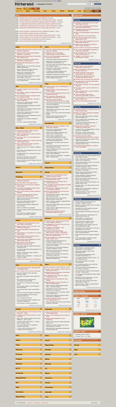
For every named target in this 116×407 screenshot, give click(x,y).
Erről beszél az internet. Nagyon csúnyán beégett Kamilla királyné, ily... (27, 131)
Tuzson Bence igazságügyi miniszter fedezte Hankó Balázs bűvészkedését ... (86, 26)
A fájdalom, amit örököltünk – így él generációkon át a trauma (84, 57)
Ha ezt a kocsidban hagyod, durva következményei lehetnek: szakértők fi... (85, 95)
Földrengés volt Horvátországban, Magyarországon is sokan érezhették (55, 53)
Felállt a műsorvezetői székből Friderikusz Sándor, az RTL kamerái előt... (86, 159)
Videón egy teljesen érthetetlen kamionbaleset (28, 292)
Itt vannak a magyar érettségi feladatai (26, 122)
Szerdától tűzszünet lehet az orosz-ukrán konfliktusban (33, 18)
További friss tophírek (93, 59)
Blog (76, 350)
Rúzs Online (20, 128)
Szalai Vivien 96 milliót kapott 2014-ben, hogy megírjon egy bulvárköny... (87, 139)
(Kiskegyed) (59, 20)
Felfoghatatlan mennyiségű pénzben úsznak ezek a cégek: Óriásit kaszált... (38, 25)
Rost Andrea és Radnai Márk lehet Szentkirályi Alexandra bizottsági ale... (58, 103)
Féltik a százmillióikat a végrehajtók (26, 207)
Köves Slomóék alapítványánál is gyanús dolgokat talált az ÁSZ (85, 38)
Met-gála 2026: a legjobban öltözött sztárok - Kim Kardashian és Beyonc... (57, 188)
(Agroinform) (48, 39)
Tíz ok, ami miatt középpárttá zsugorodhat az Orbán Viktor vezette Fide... (86, 50)
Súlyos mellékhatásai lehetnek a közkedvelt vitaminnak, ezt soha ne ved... (28, 144)
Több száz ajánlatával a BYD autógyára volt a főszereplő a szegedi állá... (28, 300)
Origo (18, 345)
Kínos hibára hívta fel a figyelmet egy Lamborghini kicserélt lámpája (26, 280)
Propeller (19, 359)
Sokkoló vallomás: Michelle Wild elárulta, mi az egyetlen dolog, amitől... (87, 182)
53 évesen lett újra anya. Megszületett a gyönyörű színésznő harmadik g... (38, 22)
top (40, 216)
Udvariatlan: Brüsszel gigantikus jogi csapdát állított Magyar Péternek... (86, 23)
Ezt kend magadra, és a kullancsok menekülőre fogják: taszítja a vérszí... (87, 98)
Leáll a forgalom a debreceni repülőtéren (27, 303)
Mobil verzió (45, 402)
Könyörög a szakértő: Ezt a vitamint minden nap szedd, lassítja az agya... (87, 110)
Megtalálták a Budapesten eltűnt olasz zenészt (58, 74)
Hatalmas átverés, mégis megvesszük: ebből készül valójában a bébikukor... (57, 221)
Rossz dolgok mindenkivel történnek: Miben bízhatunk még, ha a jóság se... (28, 236)
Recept (76, 345)
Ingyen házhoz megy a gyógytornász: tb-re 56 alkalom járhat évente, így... (87, 41)
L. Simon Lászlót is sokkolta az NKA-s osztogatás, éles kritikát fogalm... (26, 329)
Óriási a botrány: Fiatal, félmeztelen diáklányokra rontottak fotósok (84, 66)
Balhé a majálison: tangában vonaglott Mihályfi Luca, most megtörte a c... (58, 202)
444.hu (18, 167)
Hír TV (18, 368)
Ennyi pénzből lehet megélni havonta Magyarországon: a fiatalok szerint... (84, 222)
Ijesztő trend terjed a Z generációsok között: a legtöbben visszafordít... (37, 31)
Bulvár (62, 11)
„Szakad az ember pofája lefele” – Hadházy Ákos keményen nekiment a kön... (57, 139)
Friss (27, 8)
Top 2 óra (77, 63)
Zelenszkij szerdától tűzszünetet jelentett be (57, 59)
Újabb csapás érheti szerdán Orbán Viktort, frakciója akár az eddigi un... (86, 281)
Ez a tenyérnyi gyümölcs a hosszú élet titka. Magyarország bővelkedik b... (86, 265)
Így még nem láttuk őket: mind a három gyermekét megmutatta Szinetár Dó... (27, 157)
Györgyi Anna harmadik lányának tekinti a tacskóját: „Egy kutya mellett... (38, 27)
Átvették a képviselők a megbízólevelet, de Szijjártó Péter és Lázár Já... (86, 215)
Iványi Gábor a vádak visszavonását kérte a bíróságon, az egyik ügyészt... (57, 68)
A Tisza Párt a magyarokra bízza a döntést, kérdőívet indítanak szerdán (28, 112)
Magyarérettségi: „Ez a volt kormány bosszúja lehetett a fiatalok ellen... (28, 66)
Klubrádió (48, 392)
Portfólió (48, 350)
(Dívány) (57, 31)
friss (37, 216)
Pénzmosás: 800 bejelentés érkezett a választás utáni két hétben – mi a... (26, 202)
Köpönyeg (78, 334)
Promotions (49, 387)
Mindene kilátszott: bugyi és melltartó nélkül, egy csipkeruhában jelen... (57, 195)
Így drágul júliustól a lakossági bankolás (85, 35)
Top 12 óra (77, 153)
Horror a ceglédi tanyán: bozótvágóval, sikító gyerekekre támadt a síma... (86, 120)
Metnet (88, 334)
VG (46, 368)
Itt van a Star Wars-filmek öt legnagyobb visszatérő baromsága (27, 325)
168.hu (47, 359)
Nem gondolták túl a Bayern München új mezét (31, 33)
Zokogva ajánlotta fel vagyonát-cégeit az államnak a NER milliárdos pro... (85, 176)
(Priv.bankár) (50, 18)
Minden (88, 11)
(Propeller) (44, 41)
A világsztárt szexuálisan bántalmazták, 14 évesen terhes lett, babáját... (86, 123)
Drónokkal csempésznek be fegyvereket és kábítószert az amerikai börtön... (28, 60)
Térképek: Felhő (79, 336)
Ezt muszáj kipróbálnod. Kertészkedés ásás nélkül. (32, 39)
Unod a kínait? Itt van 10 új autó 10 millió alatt (87, 47)
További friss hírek (65, 43)
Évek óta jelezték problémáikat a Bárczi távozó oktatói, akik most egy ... (58, 93)
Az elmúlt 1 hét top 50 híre (92, 287)
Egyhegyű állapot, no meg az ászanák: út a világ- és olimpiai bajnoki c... (57, 283)
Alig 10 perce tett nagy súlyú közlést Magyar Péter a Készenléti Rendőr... (86, 232)
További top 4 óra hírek (93, 149)
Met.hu (83, 334)
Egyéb (28, 11)
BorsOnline (19, 392)
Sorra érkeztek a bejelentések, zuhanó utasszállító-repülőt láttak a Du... (85, 255)
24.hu (47, 47)
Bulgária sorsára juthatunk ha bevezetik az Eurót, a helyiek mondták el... (86, 45)
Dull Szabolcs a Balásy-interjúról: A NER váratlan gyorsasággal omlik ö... (56, 130)
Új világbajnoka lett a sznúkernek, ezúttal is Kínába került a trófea (57, 276)
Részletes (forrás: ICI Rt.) (92, 310)
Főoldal (19, 11)
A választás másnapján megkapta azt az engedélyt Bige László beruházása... (56, 72)
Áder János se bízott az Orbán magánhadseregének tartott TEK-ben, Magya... (87, 136)
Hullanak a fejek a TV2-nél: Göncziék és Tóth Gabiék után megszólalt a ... (38, 37)
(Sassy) (59, 37)
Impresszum (37, 402)
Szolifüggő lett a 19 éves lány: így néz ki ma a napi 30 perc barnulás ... (58, 225)
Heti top (77, 245)
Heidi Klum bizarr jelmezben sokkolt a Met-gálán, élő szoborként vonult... (57, 234)
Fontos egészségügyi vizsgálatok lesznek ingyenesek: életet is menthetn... (86, 238)
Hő (85, 336)
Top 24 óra (77, 199)
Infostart (48, 354)
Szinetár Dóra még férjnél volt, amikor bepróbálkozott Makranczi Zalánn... (85, 76)
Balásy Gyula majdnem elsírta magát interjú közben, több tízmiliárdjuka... (86, 179)
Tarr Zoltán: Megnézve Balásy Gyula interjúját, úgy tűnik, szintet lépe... (58, 50)
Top (36, 8)
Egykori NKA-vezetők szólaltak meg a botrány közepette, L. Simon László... (28, 319)
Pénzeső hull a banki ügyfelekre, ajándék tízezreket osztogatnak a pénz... (27, 103)
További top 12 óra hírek (93, 195)
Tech (45, 11)
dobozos (32, 216)
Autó (79, 11)
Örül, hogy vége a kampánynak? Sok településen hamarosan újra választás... (56, 97)
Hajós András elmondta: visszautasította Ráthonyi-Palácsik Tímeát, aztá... (56, 198)
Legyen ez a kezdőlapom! (94, 1)
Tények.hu (48, 378)
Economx (19, 354)
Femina (47, 382)
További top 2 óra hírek (93, 103)
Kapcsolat (29, 402)
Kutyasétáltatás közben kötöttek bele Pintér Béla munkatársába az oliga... (86, 225)
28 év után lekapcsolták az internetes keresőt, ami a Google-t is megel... (28, 96)
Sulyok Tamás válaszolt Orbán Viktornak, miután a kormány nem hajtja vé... (27, 70)
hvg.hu (47, 163)
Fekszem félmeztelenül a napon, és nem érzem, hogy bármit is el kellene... (87, 163)
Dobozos (19, 8)
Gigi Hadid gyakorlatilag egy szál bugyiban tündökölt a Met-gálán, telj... (57, 257)
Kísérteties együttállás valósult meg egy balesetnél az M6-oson (27, 295)
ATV (17, 86)
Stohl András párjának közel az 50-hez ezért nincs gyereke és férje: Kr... (57, 192)
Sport (54, 11)
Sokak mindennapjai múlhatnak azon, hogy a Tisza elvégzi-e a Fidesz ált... (28, 76)
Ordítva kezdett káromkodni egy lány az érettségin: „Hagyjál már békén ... (85, 202)
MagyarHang (49, 167)
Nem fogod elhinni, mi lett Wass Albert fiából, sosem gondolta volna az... (86, 82)
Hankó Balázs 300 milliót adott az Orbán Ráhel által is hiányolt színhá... (29, 57)
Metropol (48, 364)
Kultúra (18, 309)
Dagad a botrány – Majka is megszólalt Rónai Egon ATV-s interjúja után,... (87, 284)
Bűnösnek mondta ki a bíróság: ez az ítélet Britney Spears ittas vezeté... (57, 179)
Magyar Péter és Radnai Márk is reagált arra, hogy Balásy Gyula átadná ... (86, 189)
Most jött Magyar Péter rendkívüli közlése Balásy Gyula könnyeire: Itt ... (86, 53)
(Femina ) (59, 27)
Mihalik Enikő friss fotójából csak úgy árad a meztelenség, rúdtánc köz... (57, 254)
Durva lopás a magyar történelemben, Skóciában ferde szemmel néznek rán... (85, 133)
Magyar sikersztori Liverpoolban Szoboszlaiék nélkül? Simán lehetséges (58, 273)
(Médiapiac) (60, 25)
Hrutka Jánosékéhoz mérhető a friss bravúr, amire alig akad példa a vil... (57, 299)
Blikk (17, 387)
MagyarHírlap (20, 396)
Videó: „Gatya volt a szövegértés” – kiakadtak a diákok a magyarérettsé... (58, 156)
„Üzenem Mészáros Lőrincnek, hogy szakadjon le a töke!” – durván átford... (87, 271)
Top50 (97, 11)
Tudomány (48, 309)
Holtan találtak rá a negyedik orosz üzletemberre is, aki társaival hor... (84, 218)
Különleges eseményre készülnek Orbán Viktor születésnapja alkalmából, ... (87, 30)
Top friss (77, 20)
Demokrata (19, 373)
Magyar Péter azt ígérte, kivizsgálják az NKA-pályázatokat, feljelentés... (57, 126)
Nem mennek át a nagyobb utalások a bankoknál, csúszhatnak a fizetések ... (26, 213)
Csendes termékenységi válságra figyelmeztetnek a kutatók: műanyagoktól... (57, 231)
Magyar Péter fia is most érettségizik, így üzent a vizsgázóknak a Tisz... (29, 116)
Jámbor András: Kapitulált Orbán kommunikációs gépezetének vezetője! (56, 136)
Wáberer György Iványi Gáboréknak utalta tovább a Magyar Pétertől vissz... (86, 172)
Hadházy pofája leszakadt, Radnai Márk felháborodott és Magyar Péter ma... (56, 116)
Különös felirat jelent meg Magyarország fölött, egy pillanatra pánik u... (29, 106)
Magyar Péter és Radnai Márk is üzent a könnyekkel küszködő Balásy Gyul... (56, 62)
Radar (88, 336)
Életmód (71, 11)
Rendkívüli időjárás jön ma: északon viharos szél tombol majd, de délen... (38, 20)
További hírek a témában (34, 331)
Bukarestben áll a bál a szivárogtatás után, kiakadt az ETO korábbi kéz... (57, 289)
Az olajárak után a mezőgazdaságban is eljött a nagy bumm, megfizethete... (87, 130)
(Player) (45, 33)
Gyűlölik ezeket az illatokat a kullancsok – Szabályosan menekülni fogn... (86, 126)
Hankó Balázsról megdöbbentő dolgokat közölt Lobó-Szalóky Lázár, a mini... (29, 109)
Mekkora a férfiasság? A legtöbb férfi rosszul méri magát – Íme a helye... (86, 169)
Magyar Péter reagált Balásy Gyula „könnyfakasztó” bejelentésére (26, 73)
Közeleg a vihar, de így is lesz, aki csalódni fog (87, 79)
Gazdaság (36, 11)
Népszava (19, 172)
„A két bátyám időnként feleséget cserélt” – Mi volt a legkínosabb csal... (87, 258)
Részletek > (54, 1)
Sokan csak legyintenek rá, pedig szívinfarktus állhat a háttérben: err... (87, 91)
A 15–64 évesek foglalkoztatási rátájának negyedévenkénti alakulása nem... (27, 195)
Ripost (47, 373)
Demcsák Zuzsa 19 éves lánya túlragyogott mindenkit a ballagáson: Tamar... (86, 166)
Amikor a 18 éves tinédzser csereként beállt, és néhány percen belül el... (38, 35)
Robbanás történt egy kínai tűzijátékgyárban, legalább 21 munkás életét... (28, 53)
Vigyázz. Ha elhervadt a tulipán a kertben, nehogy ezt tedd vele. (27, 253)
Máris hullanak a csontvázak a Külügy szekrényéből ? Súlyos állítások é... (85, 248)
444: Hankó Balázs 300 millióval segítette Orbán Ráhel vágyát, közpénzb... (87, 156)
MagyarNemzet (21, 378)
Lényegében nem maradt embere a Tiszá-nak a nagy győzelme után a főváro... (87, 228)
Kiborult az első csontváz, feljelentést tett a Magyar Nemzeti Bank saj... (28, 198)
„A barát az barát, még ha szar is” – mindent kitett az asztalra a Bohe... (28, 322)
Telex (17, 335)
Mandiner (19, 364)
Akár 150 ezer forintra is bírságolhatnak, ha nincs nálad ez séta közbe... (86, 268)
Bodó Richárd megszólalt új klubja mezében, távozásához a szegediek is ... (57, 296)
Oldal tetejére (94, 402)
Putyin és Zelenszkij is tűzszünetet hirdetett (30, 41)
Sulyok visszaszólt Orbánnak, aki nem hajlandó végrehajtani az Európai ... (58, 107)
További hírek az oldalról (34, 82)
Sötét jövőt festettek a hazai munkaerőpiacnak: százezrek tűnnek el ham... (87, 143)
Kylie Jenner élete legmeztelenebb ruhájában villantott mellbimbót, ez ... (86, 116)
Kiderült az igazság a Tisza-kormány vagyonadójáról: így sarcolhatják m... (84, 73)
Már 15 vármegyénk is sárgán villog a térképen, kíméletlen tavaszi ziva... (87, 70)
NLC (17, 382)
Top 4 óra (77, 107)
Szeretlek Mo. (49, 123)
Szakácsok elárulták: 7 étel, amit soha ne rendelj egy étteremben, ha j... (85, 192)
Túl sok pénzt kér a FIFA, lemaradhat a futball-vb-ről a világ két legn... (29, 80)
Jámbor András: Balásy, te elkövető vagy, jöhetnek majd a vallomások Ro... (56, 133)
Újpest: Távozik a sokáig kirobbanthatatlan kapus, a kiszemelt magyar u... (57, 286)
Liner (47, 397)
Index (18, 47)
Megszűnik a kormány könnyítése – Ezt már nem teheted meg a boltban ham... (86, 278)
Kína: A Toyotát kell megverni (24, 298)
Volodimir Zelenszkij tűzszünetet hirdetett (85, 101)
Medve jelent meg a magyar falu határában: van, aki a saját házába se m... (57, 251)
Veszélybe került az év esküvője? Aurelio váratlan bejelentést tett (56, 182)
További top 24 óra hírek (93, 241)
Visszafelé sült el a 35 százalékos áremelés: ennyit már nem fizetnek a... (86, 209)
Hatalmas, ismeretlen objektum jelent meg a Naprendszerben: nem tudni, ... (57, 325)
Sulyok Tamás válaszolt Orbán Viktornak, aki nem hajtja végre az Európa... (57, 146)
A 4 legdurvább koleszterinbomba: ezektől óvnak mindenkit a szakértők (37, 24)
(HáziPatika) (58, 23)
